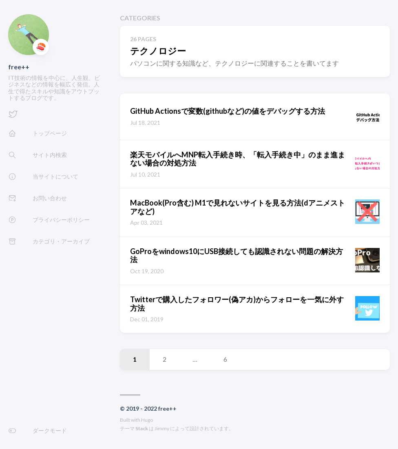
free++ (18, 67)
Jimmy (162, 428)
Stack (141, 428)
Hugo (147, 420)
